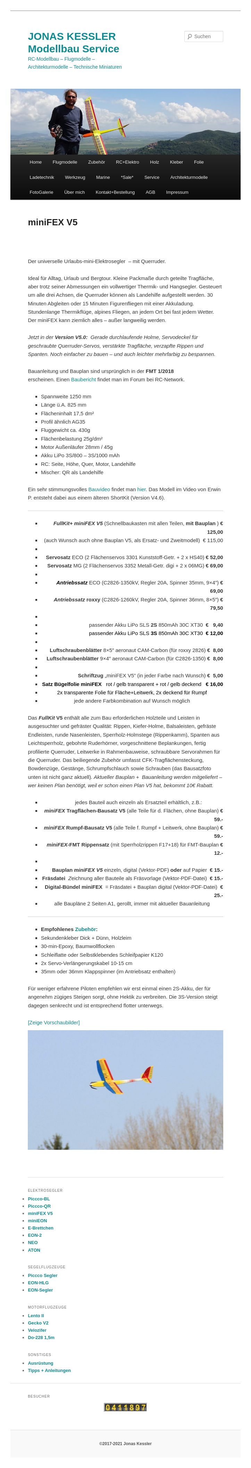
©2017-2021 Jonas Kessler (125, 1443)
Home (36, 162)
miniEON (37, 1220)
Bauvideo (99, 489)
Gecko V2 (38, 1323)
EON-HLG (38, 1282)
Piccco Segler (42, 1275)
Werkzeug (75, 177)
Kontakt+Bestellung (115, 192)
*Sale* (127, 177)
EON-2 (35, 1235)
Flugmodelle (65, 162)
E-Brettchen (40, 1228)
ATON (34, 1250)
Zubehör (96, 162)
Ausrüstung (40, 1363)
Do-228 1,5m (41, 1337)
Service (151, 177)
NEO (32, 1242)
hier (141, 489)
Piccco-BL (39, 1198)
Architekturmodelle (189, 177)
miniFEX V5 (40, 1213)
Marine (103, 177)
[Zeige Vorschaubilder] (54, 1022)
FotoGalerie (41, 192)
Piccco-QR (39, 1206)
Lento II (36, 1315)
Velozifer (37, 1330)
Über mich (74, 192)
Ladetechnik (42, 177)
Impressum (177, 192)
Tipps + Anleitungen (49, 1370)
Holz (154, 162)
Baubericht (84, 379)
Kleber (176, 162)
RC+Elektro (127, 162)
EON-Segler (40, 1290)
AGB (150, 192)
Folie (199, 162)
